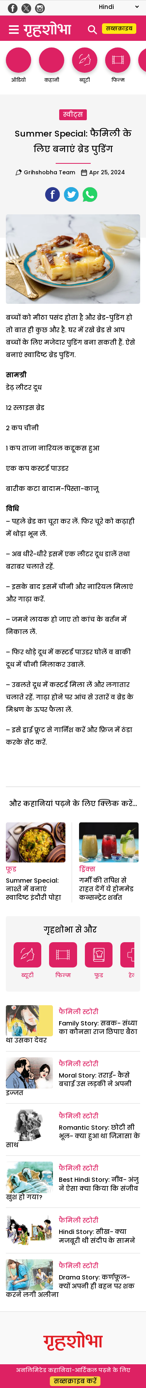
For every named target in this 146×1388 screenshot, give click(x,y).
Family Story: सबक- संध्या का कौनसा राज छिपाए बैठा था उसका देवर (71, 1032)
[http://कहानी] (51, 69)
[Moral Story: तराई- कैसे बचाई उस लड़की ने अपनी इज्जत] (29, 1072)
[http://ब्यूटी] (84, 69)
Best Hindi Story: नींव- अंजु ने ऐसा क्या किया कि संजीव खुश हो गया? (72, 1188)
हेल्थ (134, 975)
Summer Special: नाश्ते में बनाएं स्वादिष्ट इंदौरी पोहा (33, 889)
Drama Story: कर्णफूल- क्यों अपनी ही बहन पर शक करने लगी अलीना (70, 1286)
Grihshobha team (49, 172)
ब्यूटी (27, 975)
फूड (11, 869)
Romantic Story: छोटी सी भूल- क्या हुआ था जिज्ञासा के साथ (73, 1136)
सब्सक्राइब (119, 28)
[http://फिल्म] (117, 69)
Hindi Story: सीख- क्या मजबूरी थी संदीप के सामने (97, 1236)
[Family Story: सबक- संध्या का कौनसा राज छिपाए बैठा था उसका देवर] (29, 1020)
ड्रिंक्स (87, 869)
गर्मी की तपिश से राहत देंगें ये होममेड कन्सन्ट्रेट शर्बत (106, 889)
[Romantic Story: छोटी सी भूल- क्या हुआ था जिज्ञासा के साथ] (29, 1125)
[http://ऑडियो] (18, 69)
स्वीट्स (73, 114)
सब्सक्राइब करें (75, 1381)
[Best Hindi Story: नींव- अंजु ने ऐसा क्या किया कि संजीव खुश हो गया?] (29, 1177)
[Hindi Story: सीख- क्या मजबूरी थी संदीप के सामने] (29, 1229)
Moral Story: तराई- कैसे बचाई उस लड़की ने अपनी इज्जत (69, 1084)
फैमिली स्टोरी (79, 1012)
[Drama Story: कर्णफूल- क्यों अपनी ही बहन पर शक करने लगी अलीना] (29, 1274)
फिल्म (63, 975)
